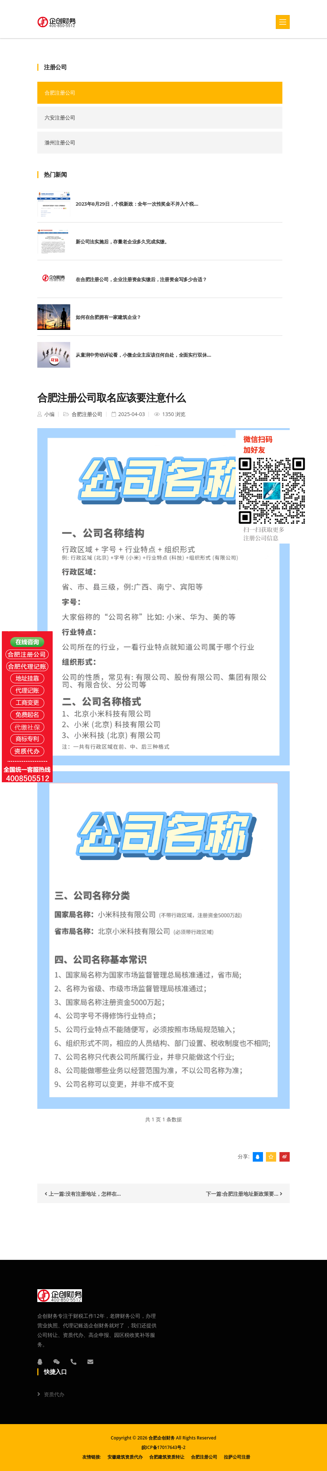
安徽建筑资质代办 (125, 1457)
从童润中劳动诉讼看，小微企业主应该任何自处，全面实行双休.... (143, 355)
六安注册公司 (60, 117)
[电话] (73, 1361)
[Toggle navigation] (283, 22)
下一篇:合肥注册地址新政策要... (244, 1193)
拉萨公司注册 (237, 1457)
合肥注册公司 (60, 92)
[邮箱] (90, 1361)
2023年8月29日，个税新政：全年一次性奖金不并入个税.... (137, 204)
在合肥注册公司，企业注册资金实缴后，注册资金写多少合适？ (141, 279)
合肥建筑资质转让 (166, 1457)
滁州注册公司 (60, 142)
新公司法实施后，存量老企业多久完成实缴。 (122, 241)
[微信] (57, 1361)
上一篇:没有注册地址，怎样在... (83, 1193)
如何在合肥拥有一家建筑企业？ (108, 317)
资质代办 (54, 1394)
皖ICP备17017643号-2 (163, 1447)
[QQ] (40, 1361)
